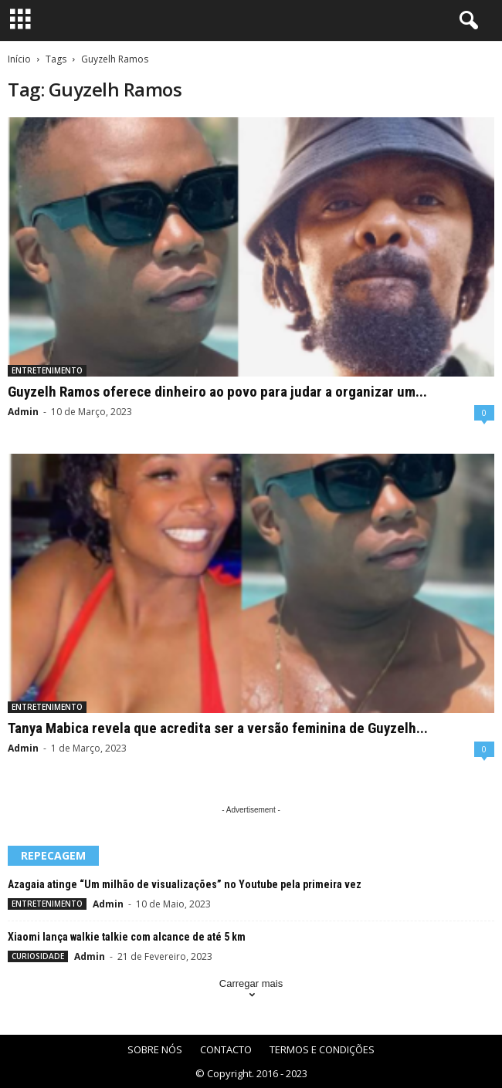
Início (19, 59)
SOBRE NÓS (154, 1049)
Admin (23, 411)
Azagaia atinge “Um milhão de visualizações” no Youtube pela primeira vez (184, 884)
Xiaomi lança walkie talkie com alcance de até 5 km (127, 937)
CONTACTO (226, 1049)
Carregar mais (251, 990)
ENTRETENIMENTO (47, 370)
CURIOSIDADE (38, 956)
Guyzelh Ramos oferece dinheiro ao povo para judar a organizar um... (217, 391)
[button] (466, 21)
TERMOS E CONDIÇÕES (322, 1049)
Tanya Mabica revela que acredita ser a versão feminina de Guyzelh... (218, 728)
